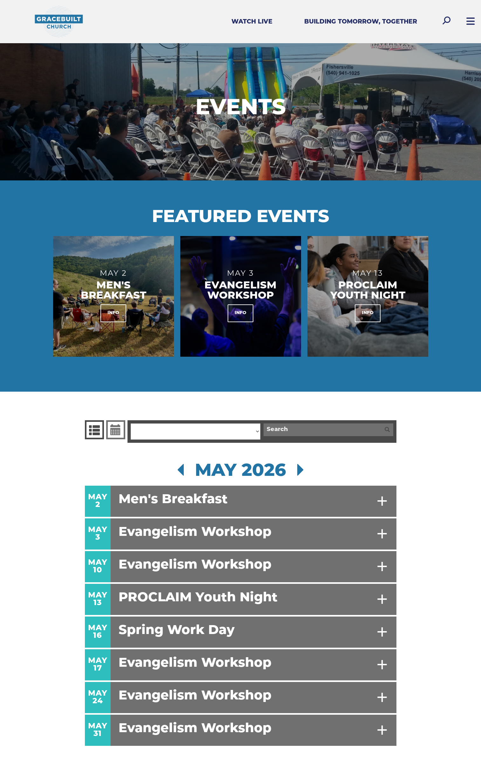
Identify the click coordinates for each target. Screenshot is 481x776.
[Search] (322, 429)
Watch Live (251, 22)
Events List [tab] (93, 430)
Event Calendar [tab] (115, 430)
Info (113, 313)
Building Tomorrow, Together (360, 22)
